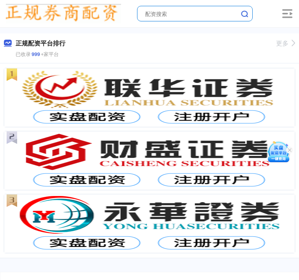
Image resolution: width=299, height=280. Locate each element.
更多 (285, 43)
